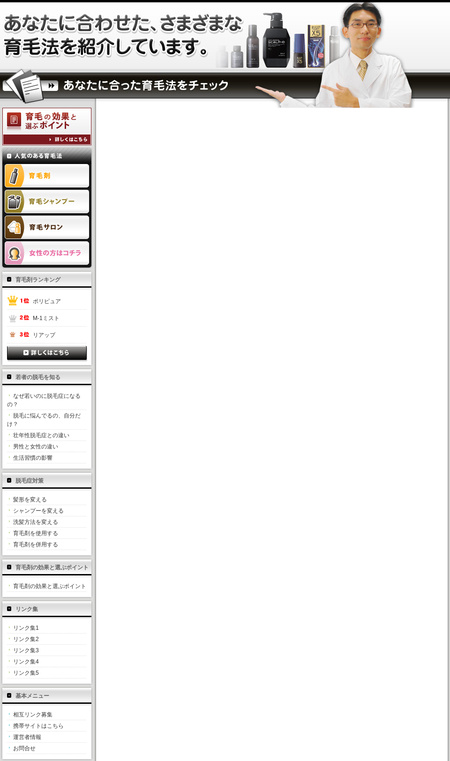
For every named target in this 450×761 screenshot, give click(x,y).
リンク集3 (26, 650)
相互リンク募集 (32, 714)
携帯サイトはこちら (38, 726)
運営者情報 (27, 737)
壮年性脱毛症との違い (41, 435)
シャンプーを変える (38, 510)
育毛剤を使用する (35, 533)
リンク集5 (26, 673)
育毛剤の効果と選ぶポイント (49, 586)
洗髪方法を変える (35, 522)
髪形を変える (30, 499)
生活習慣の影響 (32, 458)
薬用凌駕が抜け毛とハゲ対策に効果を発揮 (124, 36)
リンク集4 (26, 661)
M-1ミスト (46, 318)
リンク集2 (26, 639)
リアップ (44, 335)
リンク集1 (26, 628)
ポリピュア (47, 301)
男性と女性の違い (35, 446)
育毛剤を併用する (35, 544)
